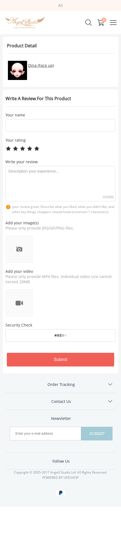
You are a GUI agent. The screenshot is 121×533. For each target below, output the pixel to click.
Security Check (18, 325)
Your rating (15, 140)
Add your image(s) (22, 222)
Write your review (21, 161)
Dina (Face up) (41, 65)
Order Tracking (61, 384)
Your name (15, 115)
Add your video (19, 271)
